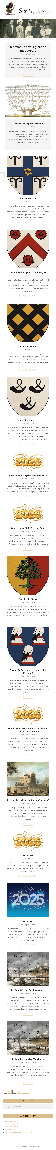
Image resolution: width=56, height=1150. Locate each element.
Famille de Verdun (28, 346)
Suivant (25, 1092)
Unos (25, 1146)
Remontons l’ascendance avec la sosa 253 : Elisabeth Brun (28, 730)
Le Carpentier (28, 198)
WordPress (37, 1146)
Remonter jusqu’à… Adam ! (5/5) (28, 272)
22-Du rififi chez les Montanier (28, 1059)
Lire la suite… (28, 75)
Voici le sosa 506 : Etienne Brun (28, 528)
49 (19, 1092)
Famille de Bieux (28, 599)
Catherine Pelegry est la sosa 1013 (28, 475)
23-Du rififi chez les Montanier (28, 990)
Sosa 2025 (28, 921)
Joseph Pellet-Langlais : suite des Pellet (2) (28, 671)
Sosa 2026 (28, 855)
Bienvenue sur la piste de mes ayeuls (28, 48)
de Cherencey (28, 420)
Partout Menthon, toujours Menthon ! (28, 800)
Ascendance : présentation (28, 123)
